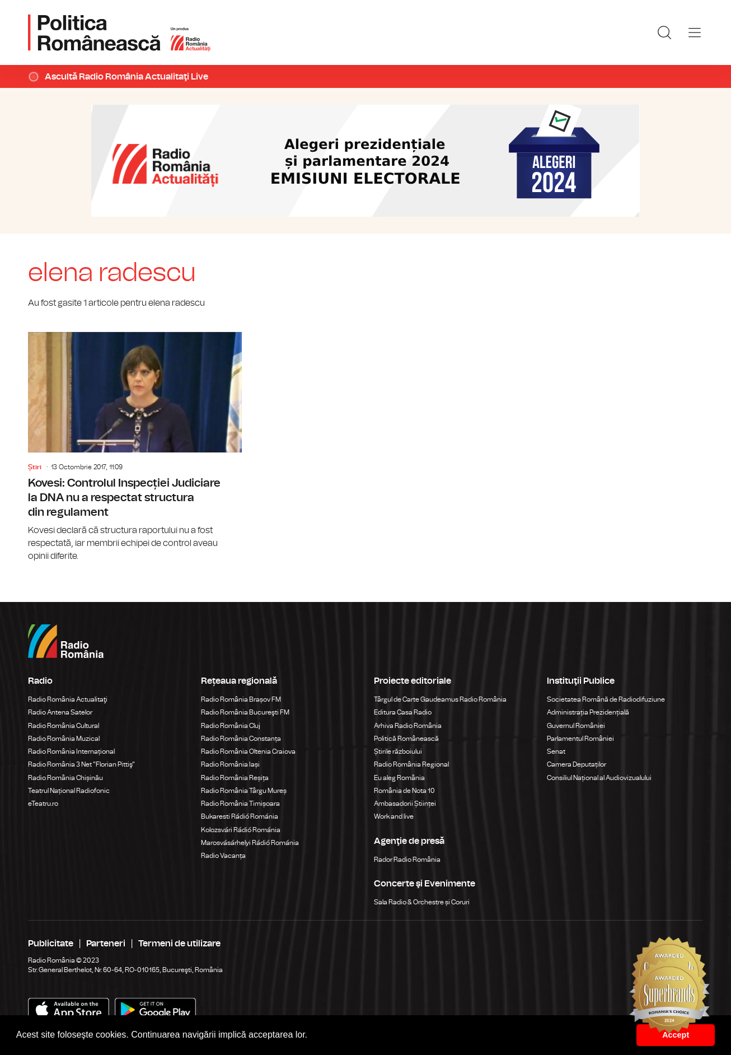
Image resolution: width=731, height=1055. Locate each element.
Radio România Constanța (241, 738)
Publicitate (50, 943)
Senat (556, 751)
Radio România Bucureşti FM (245, 712)
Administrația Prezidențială (588, 712)
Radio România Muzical (64, 738)
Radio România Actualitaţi (67, 699)
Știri (34, 467)
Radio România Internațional (71, 751)
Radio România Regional (411, 764)
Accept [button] (675, 1034)
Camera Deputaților (576, 764)
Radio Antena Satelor (60, 712)
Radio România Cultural (63, 725)
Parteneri (105, 943)
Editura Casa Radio (403, 712)
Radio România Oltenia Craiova (248, 751)
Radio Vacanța (223, 855)
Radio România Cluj (230, 725)
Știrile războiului (398, 751)
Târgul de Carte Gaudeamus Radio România (440, 699)
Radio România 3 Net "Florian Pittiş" (81, 764)
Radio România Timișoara (240, 803)
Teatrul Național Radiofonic (69, 790)
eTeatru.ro (43, 803)
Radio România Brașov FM (241, 699)
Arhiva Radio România (408, 725)
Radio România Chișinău (65, 777)
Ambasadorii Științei (405, 803)
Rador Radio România (407, 859)
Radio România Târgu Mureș (244, 790)
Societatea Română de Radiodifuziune (606, 699)
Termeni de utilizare (179, 943)
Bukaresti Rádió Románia (239, 816)
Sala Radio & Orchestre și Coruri (422, 902)
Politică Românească (406, 738)
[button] (311, 1036)
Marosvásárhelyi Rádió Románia (250, 842)
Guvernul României (576, 725)
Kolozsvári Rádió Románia (240, 830)
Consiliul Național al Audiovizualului (599, 777)
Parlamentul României (580, 738)
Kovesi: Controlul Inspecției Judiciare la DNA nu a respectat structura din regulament (135, 447)
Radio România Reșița (235, 777)
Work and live (394, 816)
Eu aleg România (399, 777)
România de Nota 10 (404, 790)
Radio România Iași (230, 764)
